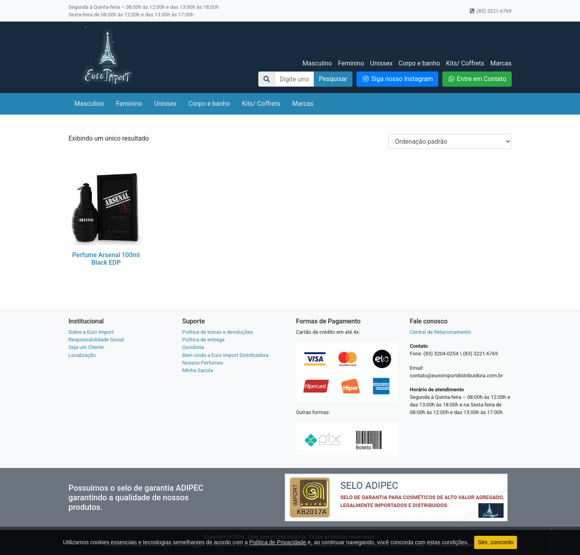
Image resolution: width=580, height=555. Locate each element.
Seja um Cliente (86, 347)
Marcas (500, 63)
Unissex (381, 63)
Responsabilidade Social (96, 340)
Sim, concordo (495, 542)
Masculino (317, 63)
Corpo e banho (419, 63)
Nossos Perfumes (202, 363)
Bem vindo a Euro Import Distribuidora (225, 355)
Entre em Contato (477, 79)
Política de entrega (203, 340)
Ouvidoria (193, 347)
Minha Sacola (197, 370)
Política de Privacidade (277, 542)
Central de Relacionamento (440, 332)
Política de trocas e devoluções (217, 332)
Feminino (351, 63)
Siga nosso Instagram (397, 79)
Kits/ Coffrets (465, 63)
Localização (82, 355)
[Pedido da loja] (450, 141)
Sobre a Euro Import (91, 332)
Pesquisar (333, 79)
